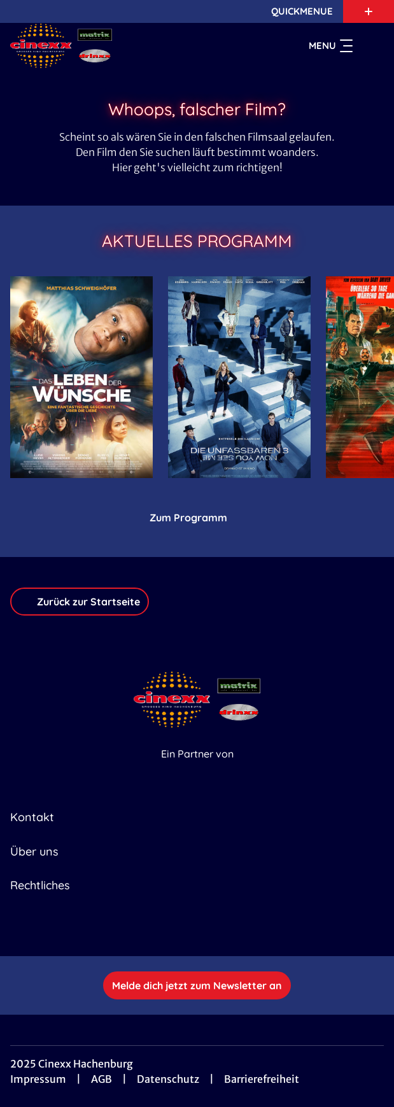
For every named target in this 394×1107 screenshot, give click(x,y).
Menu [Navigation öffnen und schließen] (331, 45)
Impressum (38, 1079)
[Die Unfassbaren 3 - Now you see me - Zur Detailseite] (239, 377)
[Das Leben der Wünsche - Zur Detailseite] (81, 377)
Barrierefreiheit (261, 1079)
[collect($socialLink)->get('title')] (183, 928)
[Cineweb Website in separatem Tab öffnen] (197, 767)
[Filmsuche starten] (371, 46)
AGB (101, 1079)
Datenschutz (168, 1079)
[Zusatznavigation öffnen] (368, 11)
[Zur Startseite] (99, 46)
